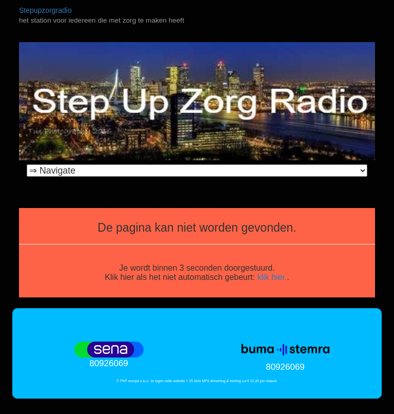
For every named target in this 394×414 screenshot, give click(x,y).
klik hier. (272, 277)
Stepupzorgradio (45, 10)
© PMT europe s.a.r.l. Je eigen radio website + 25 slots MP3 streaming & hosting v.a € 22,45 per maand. (197, 381)
